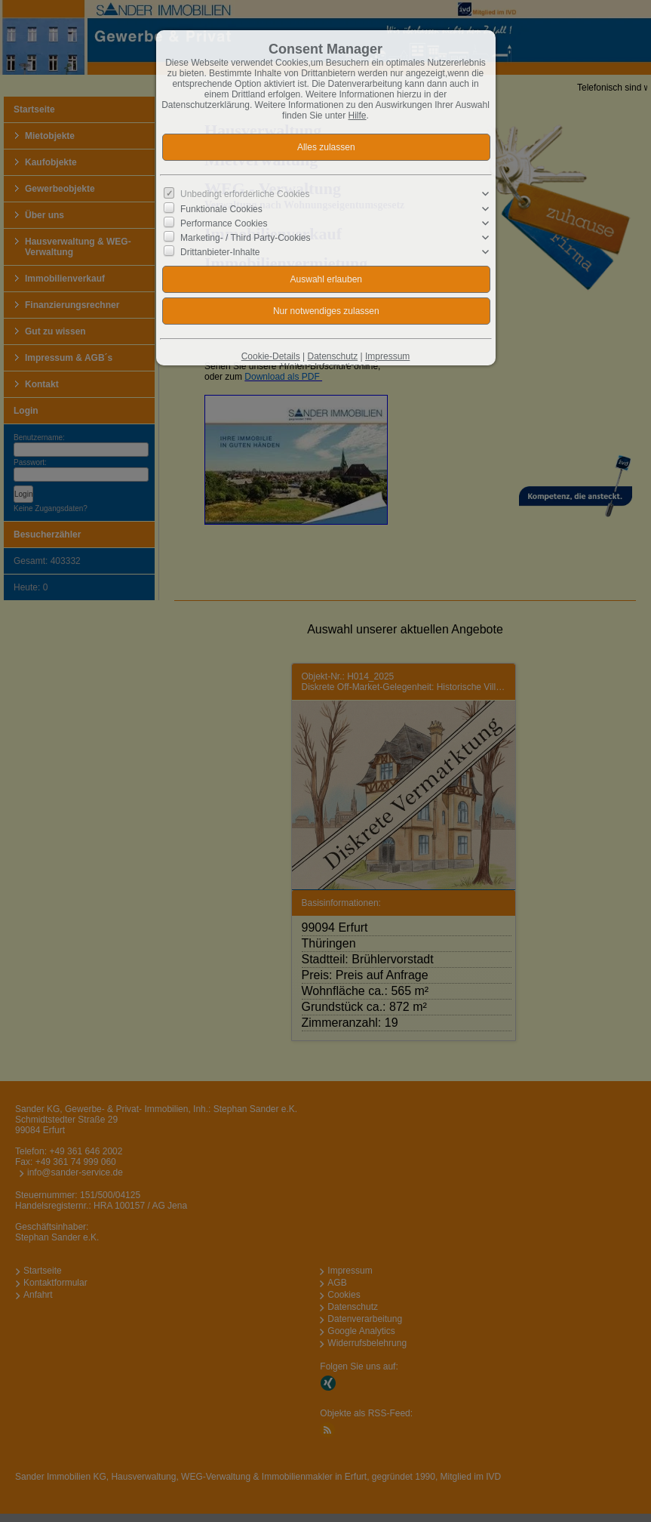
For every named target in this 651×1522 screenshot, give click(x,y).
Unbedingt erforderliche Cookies (244, 194)
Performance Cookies (223, 222)
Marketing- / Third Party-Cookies (245, 238)
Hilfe (358, 115)
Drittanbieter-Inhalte (219, 252)
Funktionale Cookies (221, 208)
